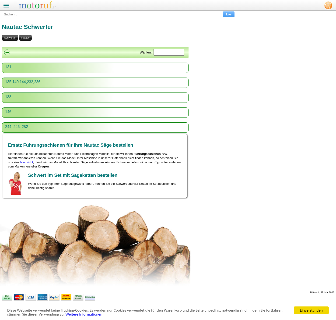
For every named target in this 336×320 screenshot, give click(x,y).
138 (8, 97)
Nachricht (26, 162)
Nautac (25, 37)
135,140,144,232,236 (22, 82)
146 (8, 112)
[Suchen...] (112, 14)
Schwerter (10, 37)
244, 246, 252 (16, 127)
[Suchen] (169, 52)
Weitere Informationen (84, 314)
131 (8, 67)
